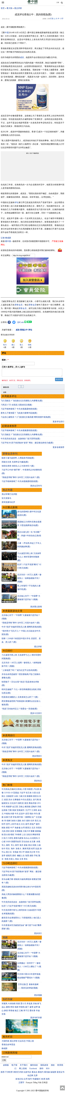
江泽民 (34, 811)
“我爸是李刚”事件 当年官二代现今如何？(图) (21, 479)
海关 (21, 846)
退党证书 (60, 1073)
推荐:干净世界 (7, 1073)
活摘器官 (10, 797)
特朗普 (30, 790)
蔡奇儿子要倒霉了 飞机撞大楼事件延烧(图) (19, 414)
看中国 (8, 241)
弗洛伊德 (32, 804)
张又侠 (28, 794)
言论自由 (25, 843)
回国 (34, 846)
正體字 (21, 1084)
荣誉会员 (19, 305)
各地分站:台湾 (21, 1080)
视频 (5, 938)
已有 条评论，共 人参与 (13, 367)
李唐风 (22, 1008)
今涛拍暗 (12, 1005)
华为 (36, 815)
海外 (13, 850)
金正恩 (15, 808)
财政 (3, 829)
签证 (30, 846)
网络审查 (36, 836)
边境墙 (4, 811)
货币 (8, 825)
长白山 (27, 839)
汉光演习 (14, 804)
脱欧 (19, 822)
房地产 (32, 825)
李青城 (11, 1012)
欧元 (18, 825)
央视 (38, 843)
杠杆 (32, 822)
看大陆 (9, 8)
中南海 (7, 815)
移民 (8, 846)
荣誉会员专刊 (10, 455)
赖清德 (28, 808)
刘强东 (39, 829)
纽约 (30, 1080)
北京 (33, 829)
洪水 (10, 801)
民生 (8, 850)
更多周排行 (37, 757)
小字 (61, 18)
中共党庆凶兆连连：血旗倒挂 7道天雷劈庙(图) (20, 440)
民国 (29, 850)
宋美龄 (16, 853)
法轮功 (29, 836)
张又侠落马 (6, 499)
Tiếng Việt (37, 1084)
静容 (6, 1012)
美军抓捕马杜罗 (8, 503)
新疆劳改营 (16, 843)
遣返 (26, 846)
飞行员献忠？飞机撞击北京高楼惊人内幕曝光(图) (22, 402)
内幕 (12, 815)
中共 (3, 808)
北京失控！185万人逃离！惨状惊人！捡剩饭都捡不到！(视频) (29, 579)
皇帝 (3, 857)
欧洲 (43, 1080)
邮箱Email (5, 1058)
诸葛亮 (9, 857)
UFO (39, 804)
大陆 (25, 832)
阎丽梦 (9, 808)
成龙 (22, 57)
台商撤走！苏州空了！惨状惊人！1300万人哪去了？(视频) (29, 967)
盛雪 (31, 1008)
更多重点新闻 (36, 608)
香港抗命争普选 (8, 1046)
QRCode (20, 322)
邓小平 (22, 853)
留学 (17, 846)
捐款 (53, 1066)
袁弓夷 (36, 801)
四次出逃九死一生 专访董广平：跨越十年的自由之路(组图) (29, 536)
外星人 (12, 860)
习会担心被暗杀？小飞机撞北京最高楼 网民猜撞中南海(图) (26, 418)
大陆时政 (5, 1042)
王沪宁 (28, 811)
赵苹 (36, 1008)
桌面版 (6, 1066)
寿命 (17, 860)
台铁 (16, 797)
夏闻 (8, 1008)
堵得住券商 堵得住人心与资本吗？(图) (18, 467)
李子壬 (26, 1012)
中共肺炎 (5, 790)
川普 (25, 790)
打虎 (10, 818)
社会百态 (22, 1042)
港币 (27, 825)
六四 (34, 794)
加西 (48, 1080)
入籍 (39, 846)
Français (29, 1084)
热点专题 (8, 491)
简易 (18, 1005)
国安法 (36, 797)
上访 (24, 836)
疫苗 (6, 801)
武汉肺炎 (18, 790)
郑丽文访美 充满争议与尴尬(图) (15, 463)
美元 (37, 822)
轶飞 (39, 1005)
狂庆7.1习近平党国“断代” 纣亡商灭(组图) (19, 907)
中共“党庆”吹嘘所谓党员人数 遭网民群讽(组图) (22, 628)
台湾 (23, 829)
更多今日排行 (36, 714)
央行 (24, 822)
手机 (36, 857)
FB (5, 822)
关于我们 (24, 1066)
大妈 (3, 832)
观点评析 (18, 8)
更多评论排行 (58, 423)
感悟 (31, 857)
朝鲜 (9, 822)
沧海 (3, 1015)
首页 (3, 8)
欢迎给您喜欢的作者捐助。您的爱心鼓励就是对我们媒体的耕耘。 (29, 250)
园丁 (27, 1008)
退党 (26, 804)
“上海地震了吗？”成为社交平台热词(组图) (19, 671)
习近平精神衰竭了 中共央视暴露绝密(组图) (19, 410)
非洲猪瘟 (18, 832)
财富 (8, 829)
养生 (26, 860)
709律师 (18, 836)
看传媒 (47, 1073)
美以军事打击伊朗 (9, 495)
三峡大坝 (22, 797)
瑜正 (17, 1012)
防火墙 (7, 836)
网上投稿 (23, 1070)
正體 (57, 2)
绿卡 (3, 850)
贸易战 (16, 794)
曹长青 (32, 1012)
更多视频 (38, 996)
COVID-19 (8, 794)
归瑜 (35, 1005)
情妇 (31, 815)
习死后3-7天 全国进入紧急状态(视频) (16, 406)
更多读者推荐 (58, 448)
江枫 (21, 1012)
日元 (23, 825)
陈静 (17, 1008)
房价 (8, 832)
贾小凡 (23, 1005)
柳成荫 (4, 1050)
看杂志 (34, 1073)
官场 (15, 818)
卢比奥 (36, 790)
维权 (12, 836)
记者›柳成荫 (6, 238)
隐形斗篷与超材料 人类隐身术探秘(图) (18, 459)
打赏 (51, 18)
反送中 (22, 815)
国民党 (21, 804)
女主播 (33, 843)
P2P (28, 832)
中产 (12, 829)
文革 (21, 860)
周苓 (12, 1008)
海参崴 (17, 829)
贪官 (27, 815)
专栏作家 (8, 1000)
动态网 (30, 1077)
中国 (7, 32)
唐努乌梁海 (18, 839)
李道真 (29, 1005)
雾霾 (32, 832)
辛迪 (38, 1012)
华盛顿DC (36, 1080)
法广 (33, 818)
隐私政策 (44, 1066)
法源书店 (27, 1073)
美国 (14, 811)
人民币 (13, 825)
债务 (28, 822)
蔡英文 (28, 829)
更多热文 (38, 782)
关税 (39, 808)
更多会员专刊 (36, 487)
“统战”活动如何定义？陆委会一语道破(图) (19, 710)
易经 (14, 857)
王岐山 (21, 808)
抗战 (37, 850)
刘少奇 (32, 853)
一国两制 (27, 818)
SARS (8, 843)
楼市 (38, 825)
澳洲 (24, 850)
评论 (17, 202)
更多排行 (38, 935)
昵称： (5, 360)
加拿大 (14, 822)
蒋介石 (9, 853)
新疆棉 (29, 797)
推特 (41, 1070)
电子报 (14, 1066)
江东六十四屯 (7, 839)
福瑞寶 (53, 1073)
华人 (3, 846)
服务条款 (34, 1066)
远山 (3, 1008)
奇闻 (6, 860)
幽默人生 (21, 857)
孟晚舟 (34, 808)
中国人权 (30, 1042)
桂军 (33, 850)
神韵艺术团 (18, 1073)
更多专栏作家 (36, 1019)
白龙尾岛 (34, 839)
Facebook (33, 1070)
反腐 (6, 818)
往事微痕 (16, 801)
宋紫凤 (4, 1005)
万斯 (10, 811)
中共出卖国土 (26, 801)
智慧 (27, 857)
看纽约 (41, 1073)
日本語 (45, 1084)
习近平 (22, 794)
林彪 (27, 853)
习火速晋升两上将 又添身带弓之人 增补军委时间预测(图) (29, 558)
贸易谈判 (21, 811)
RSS (47, 1070)
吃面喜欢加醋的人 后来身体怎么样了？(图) (20, 698)
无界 (36, 1077)
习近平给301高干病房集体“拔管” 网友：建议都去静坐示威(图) (27, 444)
